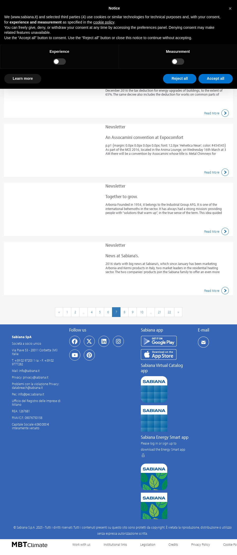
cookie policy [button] (103, 22)
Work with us (81, 544)
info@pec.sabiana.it (31, 394)
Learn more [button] (23, 78)
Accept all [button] (215, 78)
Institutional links (115, 544)
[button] (230, 8)
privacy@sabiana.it (35, 377)
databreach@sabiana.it (27, 387)
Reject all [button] (179, 78)
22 (169, 312)
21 (159, 312)
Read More (217, 113)
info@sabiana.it (29, 370)
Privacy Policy (200, 544)
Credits (173, 544)
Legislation (147, 544)
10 (141, 312)
